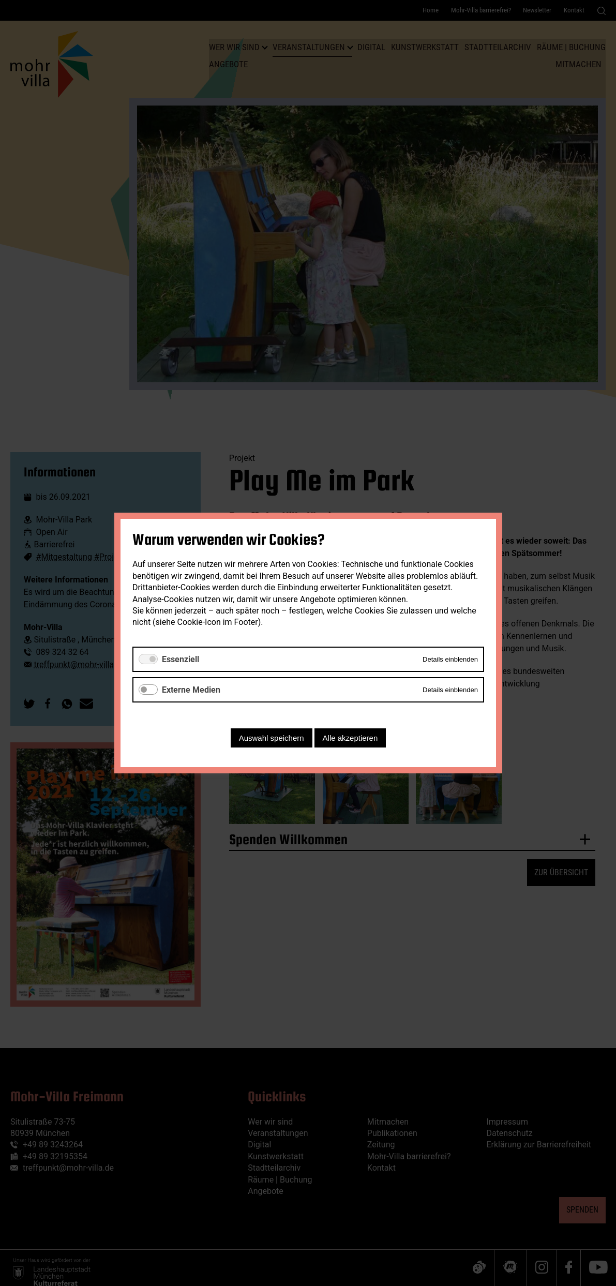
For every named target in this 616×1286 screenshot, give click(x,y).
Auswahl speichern (271, 738)
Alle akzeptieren (350, 738)
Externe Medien (191, 690)
